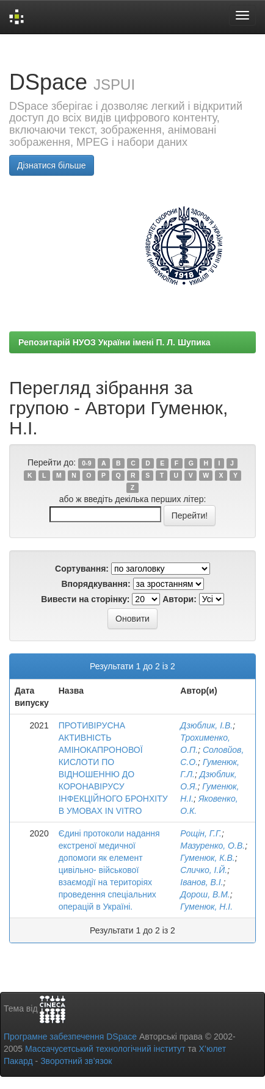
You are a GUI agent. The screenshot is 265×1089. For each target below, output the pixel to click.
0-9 (86, 463)
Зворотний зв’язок (76, 1061)
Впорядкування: (95, 584)
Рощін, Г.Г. (201, 833)
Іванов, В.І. (201, 882)
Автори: (179, 599)
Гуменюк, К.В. (207, 858)
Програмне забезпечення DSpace (70, 1036)
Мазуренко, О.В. (212, 845)
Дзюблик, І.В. (206, 725)
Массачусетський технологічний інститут (105, 1049)
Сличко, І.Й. (203, 870)
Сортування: (82, 568)
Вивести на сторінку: (85, 599)
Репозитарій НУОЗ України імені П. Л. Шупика (114, 342)
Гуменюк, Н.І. (206, 906)
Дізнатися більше (51, 165)
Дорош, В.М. (205, 894)
